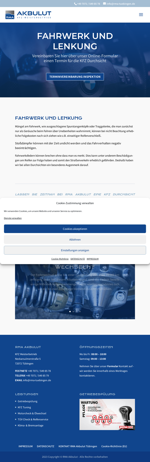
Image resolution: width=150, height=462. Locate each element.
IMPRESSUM (93, 258)
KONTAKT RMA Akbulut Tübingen (78, 446)
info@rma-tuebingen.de (37, 380)
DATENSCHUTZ (78, 258)
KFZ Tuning (24, 407)
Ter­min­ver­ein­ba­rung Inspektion (75, 80)
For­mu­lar (112, 366)
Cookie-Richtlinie (60, 258)
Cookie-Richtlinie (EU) (114, 446)
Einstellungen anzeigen (75, 250)
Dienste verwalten (13, 218)
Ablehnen (75, 239)
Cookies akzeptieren (75, 229)
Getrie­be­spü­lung (27, 401)
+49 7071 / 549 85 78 (39, 371)
